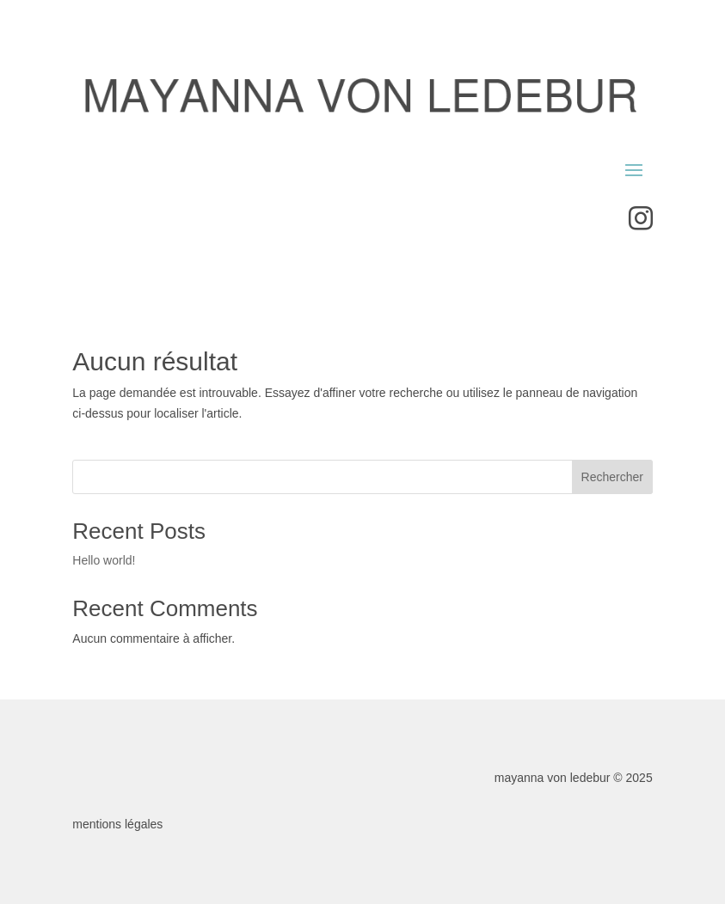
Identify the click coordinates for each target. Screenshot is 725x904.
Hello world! (103, 560)
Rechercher (612, 477)
